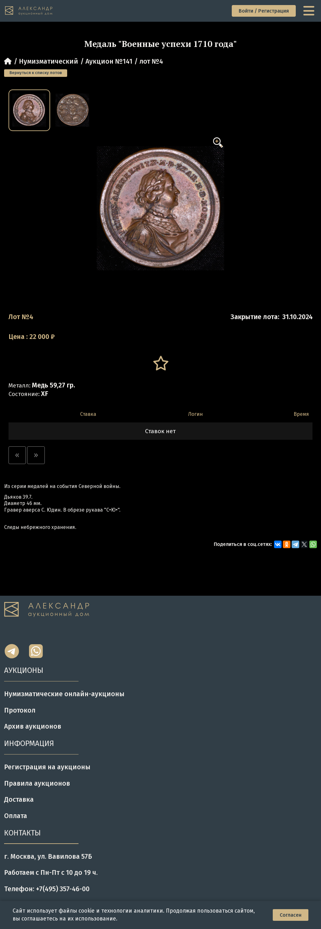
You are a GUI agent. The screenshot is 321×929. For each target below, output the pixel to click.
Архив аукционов (32, 726)
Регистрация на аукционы (47, 767)
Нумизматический (48, 61)
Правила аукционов (37, 783)
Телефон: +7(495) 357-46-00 (47, 889)
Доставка (19, 799)
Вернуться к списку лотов (35, 72)
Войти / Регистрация (264, 11)
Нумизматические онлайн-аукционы (64, 694)
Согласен (290, 915)
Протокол (19, 710)
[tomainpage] (29, 10)
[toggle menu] (309, 10)
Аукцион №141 (108, 61)
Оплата (15, 816)
